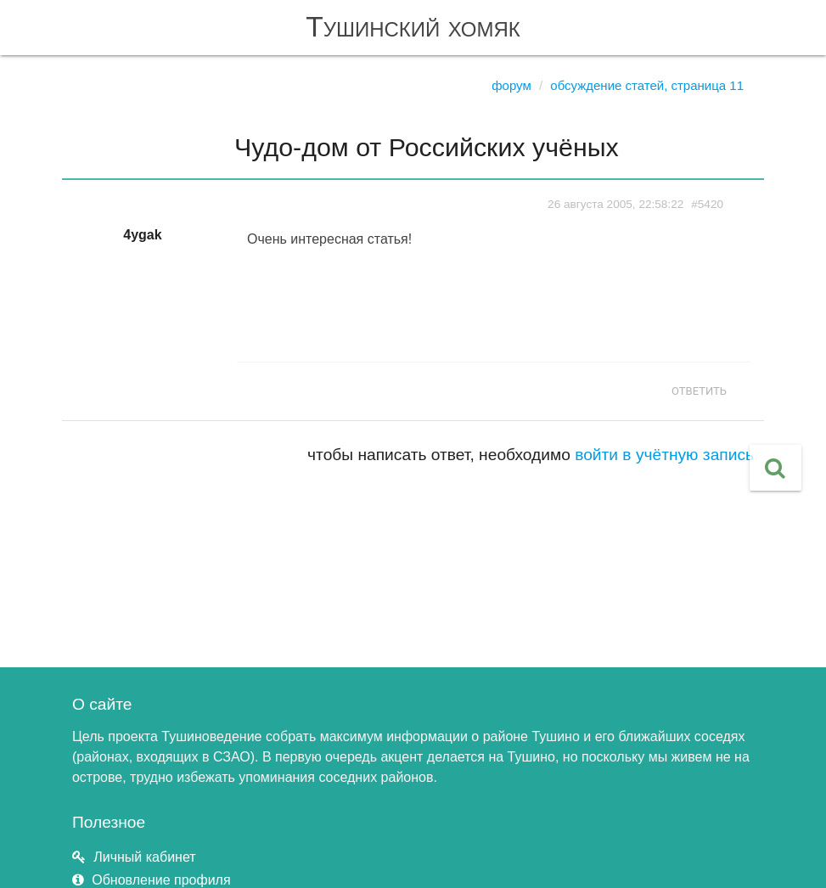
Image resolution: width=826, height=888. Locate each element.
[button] (775, 468)
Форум (511, 85)
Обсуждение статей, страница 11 (647, 85)
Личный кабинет (144, 857)
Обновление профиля (161, 880)
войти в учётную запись (664, 455)
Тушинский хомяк (413, 26)
